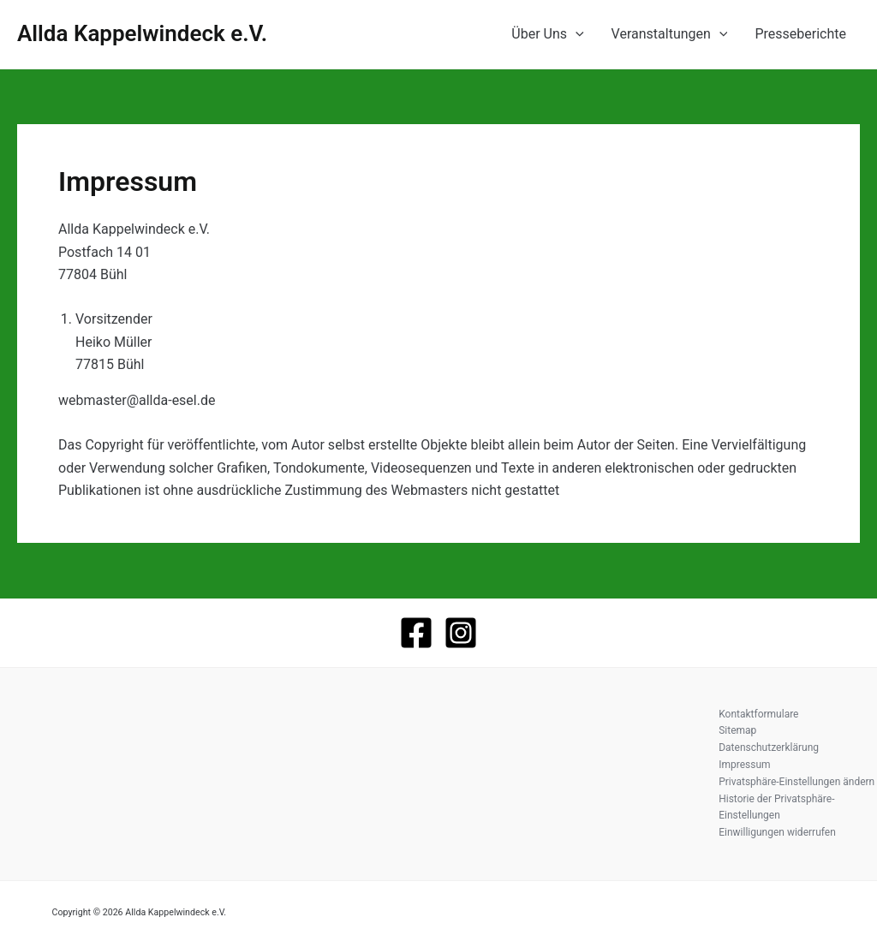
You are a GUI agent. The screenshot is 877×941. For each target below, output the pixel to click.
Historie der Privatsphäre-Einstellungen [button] (776, 807)
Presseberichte (800, 34)
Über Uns (547, 34)
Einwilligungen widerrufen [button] (777, 832)
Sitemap (737, 730)
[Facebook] (416, 633)
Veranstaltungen (670, 34)
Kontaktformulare (758, 714)
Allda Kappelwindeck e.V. (142, 33)
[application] (575, 34)
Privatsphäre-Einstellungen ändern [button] (796, 782)
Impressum (744, 765)
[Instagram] (461, 633)
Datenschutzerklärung (769, 747)
